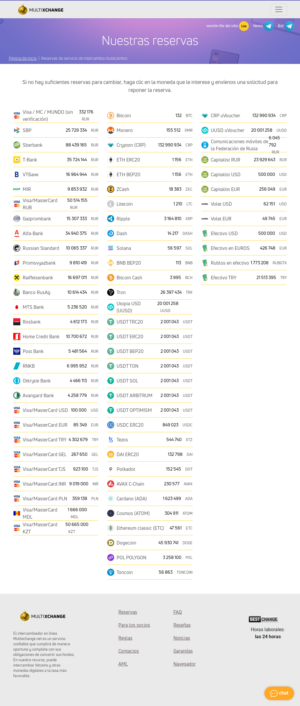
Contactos (128, 651)
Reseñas (182, 625)
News (263, 26)
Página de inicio (23, 58)
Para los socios (134, 625)
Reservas (127, 612)
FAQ (177, 612)
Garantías (183, 651)
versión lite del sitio (227, 26)
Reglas (125, 638)
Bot (286, 26)
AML (123, 664)
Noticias (181, 638)
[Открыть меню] (279, 9)
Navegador (184, 664)
